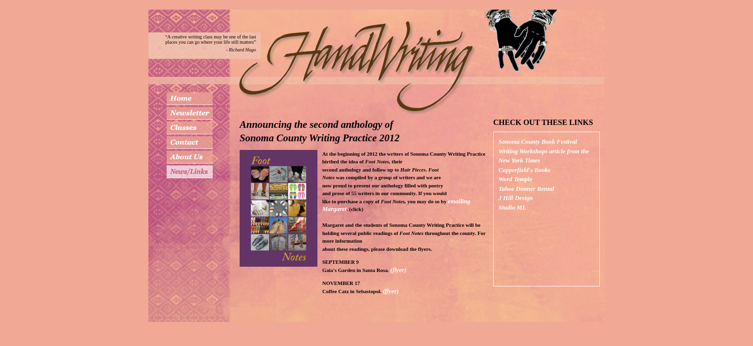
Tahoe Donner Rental (526, 188)
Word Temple (515, 179)
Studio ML (512, 207)
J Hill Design (515, 197)
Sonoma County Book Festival (537, 141)
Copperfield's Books (524, 169)
